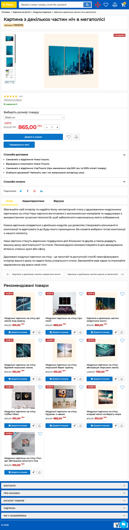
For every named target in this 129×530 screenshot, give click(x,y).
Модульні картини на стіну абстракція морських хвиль (105, 368)
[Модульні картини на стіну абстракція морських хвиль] (105, 350)
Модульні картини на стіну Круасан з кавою (64, 414)
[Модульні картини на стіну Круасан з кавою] (64, 397)
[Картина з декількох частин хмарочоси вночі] (105, 304)
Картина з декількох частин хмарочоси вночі (105, 321)
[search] (52, 5)
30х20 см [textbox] (10, 117)
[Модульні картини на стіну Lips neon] (64, 304)
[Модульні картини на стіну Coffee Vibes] (23, 397)
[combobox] (34, 117)
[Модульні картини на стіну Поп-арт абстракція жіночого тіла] (23, 444)
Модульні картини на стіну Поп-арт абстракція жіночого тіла (23, 461)
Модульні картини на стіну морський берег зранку (64, 368)
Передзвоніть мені (33, 332)
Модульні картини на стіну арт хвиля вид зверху (23, 321)
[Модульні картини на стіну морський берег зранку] (64, 350)
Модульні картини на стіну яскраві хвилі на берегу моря (105, 414)
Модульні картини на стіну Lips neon (64, 321)
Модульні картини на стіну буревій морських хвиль (23, 368)
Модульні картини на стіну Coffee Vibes (23, 414)
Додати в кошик (33, 136)
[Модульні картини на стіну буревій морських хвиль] (23, 350)
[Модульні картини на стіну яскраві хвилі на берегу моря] (105, 397)
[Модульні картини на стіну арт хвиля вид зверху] (23, 304)
